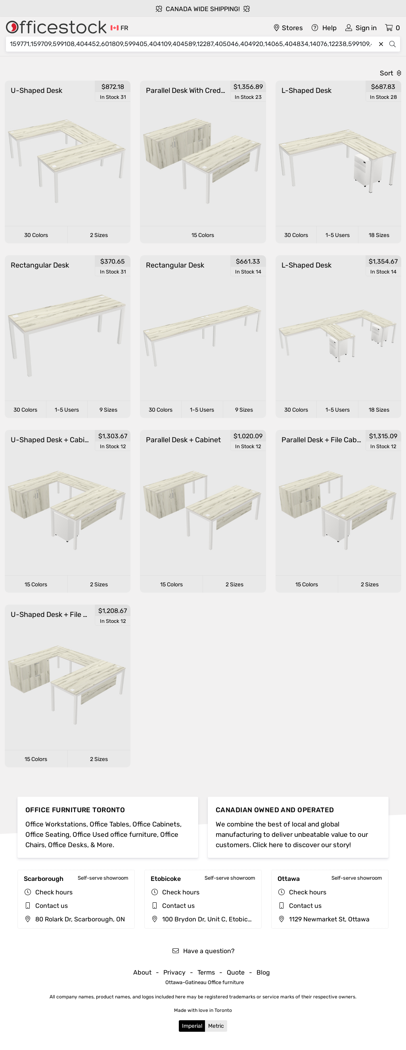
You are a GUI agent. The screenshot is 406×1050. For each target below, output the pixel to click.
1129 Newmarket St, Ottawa (324, 919)
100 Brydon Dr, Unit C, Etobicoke (204, 919)
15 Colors (203, 235)
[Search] (192, 44)
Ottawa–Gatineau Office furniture (204, 982)
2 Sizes (99, 235)
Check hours (54, 892)
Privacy (174, 972)
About (142, 972)
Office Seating (47, 834)
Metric (216, 1026)
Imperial (192, 1026)
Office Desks (67, 845)
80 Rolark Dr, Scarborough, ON (74, 919)
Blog (263, 972)
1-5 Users (338, 235)
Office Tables (109, 824)
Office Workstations (55, 824)
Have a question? (203, 951)
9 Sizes (108, 410)
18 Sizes (379, 235)
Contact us (51, 905)
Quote (236, 972)
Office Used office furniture (115, 834)
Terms (206, 972)
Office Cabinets (156, 824)
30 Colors (36, 235)
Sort (390, 73)
